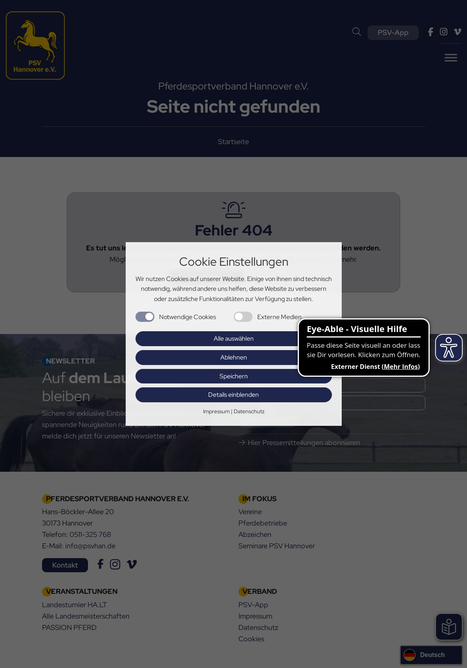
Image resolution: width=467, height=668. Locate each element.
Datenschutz (249, 411)
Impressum (216, 411)
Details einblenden (233, 395)
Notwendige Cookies (187, 317)
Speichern (234, 376)
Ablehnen (233, 357)
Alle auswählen (234, 338)
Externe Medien (279, 317)
